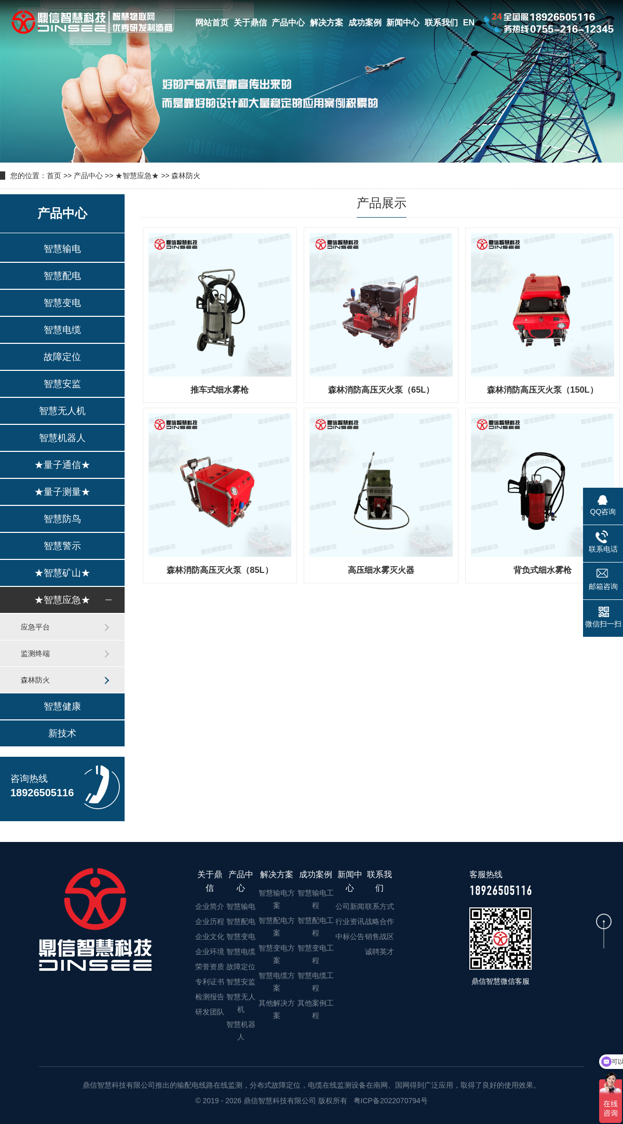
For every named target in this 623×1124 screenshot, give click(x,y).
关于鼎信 (250, 22)
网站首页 (211, 22)
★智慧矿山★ (62, 573)
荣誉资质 (209, 966)
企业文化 (209, 936)
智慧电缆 (62, 330)
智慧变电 (62, 303)
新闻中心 (402, 22)
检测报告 (209, 997)
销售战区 (379, 936)
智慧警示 (62, 546)
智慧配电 (62, 276)
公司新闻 (349, 906)
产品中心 (288, 22)
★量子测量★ (62, 492)
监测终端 (35, 653)
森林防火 (185, 175)
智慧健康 (62, 706)
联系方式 (379, 906)
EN (469, 22)
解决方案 (326, 22)
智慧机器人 (62, 438)
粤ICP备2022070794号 (389, 1100)
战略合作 (379, 921)
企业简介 (209, 906)
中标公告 (349, 936)
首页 (54, 175)
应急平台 (35, 627)
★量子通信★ (62, 465)
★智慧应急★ (137, 175)
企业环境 (209, 951)
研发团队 (209, 1012)
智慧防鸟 (62, 519)
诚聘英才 (379, 951)
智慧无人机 (62, 411)
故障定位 (62, 357)
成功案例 (365, 22)
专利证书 (209, 982)
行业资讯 (349, 921)
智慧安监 (62, 384)
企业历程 (209, 921)
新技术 (62, 733)
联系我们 (441, 22)
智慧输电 (62, 249)
